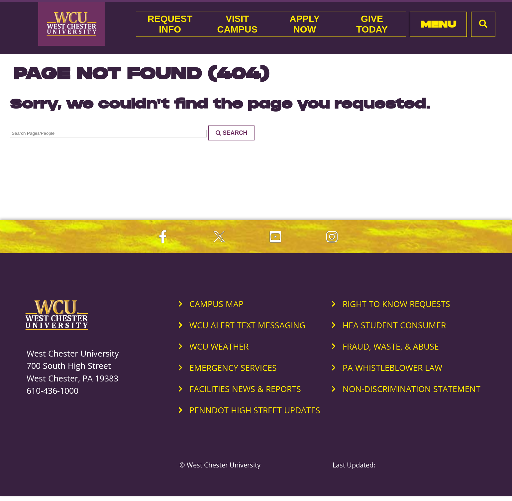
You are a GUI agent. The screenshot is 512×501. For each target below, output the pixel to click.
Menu (438, 24)
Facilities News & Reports (245, 388)
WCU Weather (219, 346)
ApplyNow (304, 24)
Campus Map (216, 303)
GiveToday (372, 24)
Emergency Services (233, 367)
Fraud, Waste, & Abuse (391, 346)
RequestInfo (170, 24)
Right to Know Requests (396, 303)
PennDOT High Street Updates (254, 410)
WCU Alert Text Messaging (247, 325)
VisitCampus (237, 24)
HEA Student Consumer (394, 325)
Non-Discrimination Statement (411, 388)
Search (231, 132)
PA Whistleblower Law (392, 367)
